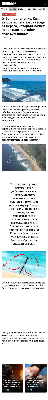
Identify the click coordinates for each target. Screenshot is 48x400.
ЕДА (34, 9)
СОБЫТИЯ (13, 9)
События (13, 14)
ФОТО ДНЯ (42, 9)
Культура (5, 14)
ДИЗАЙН (28, 9)
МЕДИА (20, 9)
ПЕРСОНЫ (4, 9)
